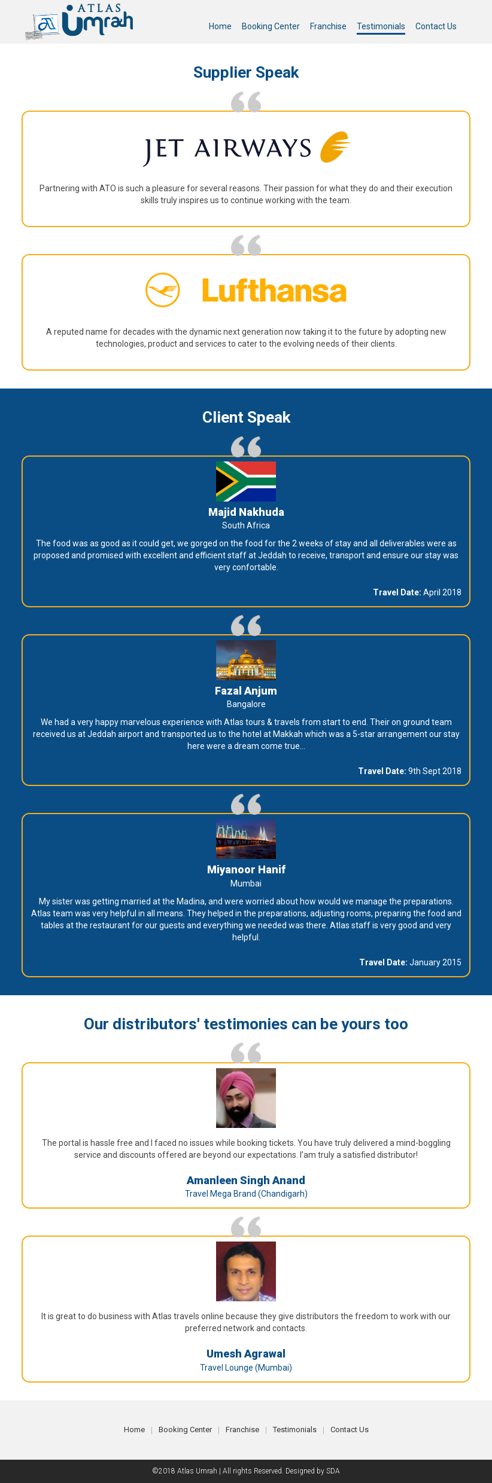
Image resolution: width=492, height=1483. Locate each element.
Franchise (242, 1429)
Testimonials (295, 1429)
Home (134, 1429)
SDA (333, 1471)
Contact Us (349, 1429)
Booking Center (185, 1429)
